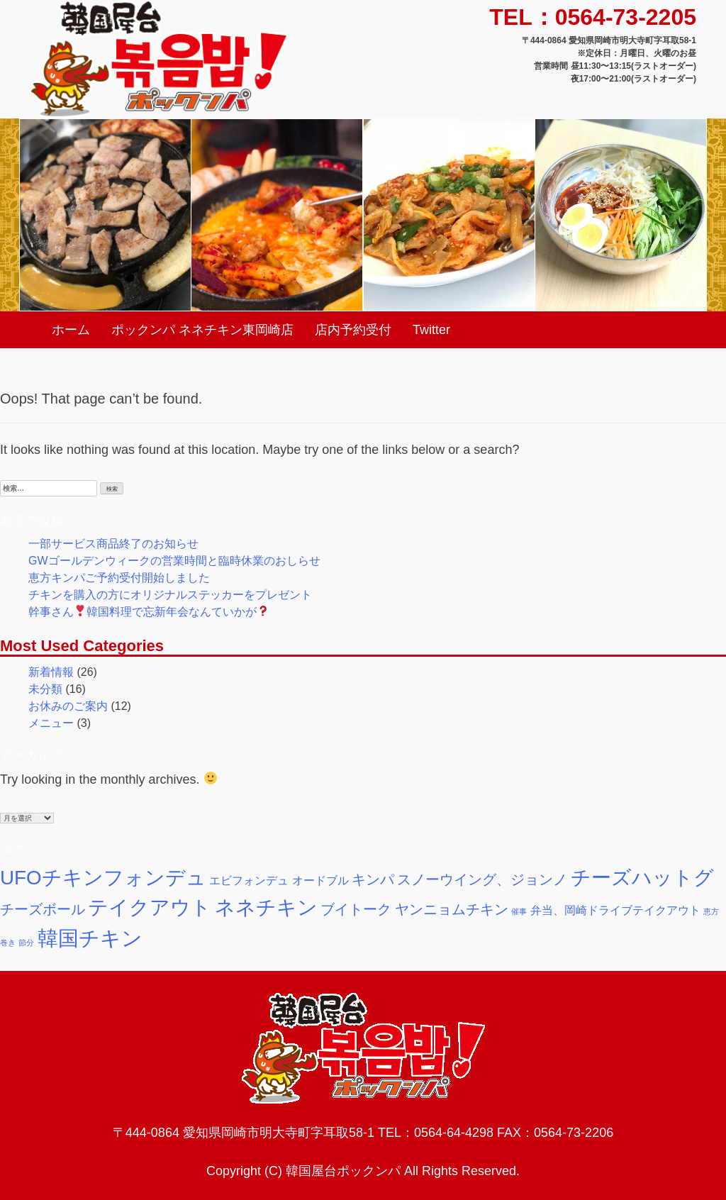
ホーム (71, 330)
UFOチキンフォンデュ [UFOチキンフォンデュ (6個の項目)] (103, 878)
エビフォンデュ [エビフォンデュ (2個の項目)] (249, 880)
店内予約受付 (353, 330)
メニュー (51, 723)
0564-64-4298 (453, 1133)
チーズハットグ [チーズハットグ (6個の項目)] (642, 878)
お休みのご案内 (68, 706)
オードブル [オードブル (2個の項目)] (320, 880)
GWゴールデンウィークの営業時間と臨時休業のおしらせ (174, 561)
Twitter (431, 330)
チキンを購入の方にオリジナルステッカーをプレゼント (170, 595)
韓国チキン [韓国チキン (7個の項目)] (90, 938)
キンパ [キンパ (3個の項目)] (373, 879)
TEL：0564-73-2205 (592, 17)
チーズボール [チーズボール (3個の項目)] (42, 909)
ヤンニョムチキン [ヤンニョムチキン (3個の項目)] (451, 909)
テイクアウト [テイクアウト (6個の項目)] (149, 907)
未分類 (45, 689)
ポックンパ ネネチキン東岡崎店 (202, 330)
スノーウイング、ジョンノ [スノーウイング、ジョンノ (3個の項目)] (482, 879)
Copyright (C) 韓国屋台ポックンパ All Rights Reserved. (363, 1171)
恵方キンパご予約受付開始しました (119, 578)
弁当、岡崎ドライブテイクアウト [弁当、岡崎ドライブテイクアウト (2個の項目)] (615, 910)
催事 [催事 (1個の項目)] (519, 911)
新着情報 (51, 672)
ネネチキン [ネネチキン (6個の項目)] (266, 907)
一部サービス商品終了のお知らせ (113, 544)
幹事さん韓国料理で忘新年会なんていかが (148, 612)
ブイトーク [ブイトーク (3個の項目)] (355, 909)
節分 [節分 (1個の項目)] (26, 942)
